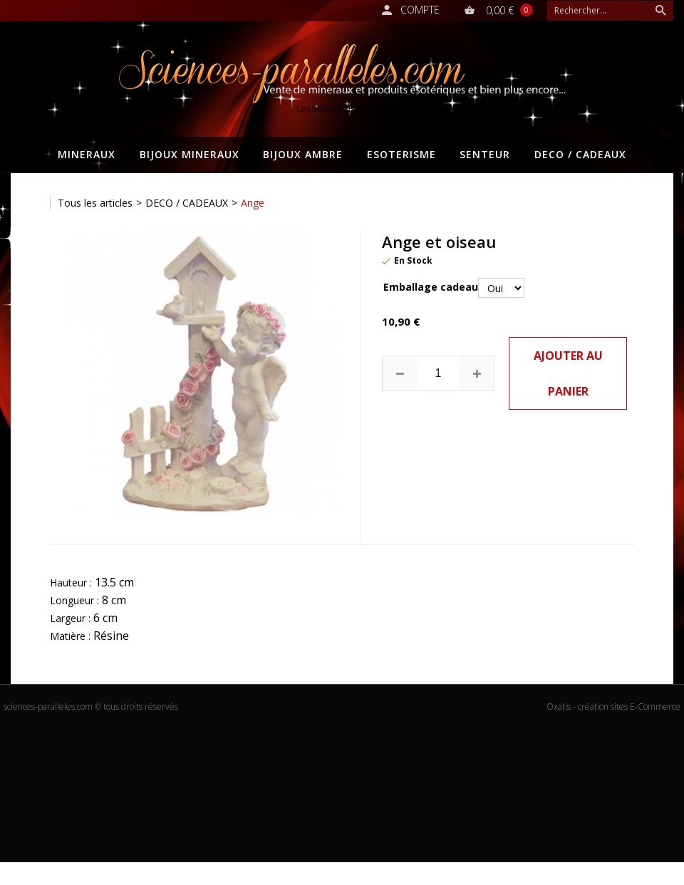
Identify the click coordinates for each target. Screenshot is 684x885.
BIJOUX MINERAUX (189, 154)
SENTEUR (485, 154)
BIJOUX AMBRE (303, 154)
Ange (252, 202)
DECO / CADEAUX (580, 154)
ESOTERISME (401, 154)
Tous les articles (95, 202)
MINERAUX (86, 154)
